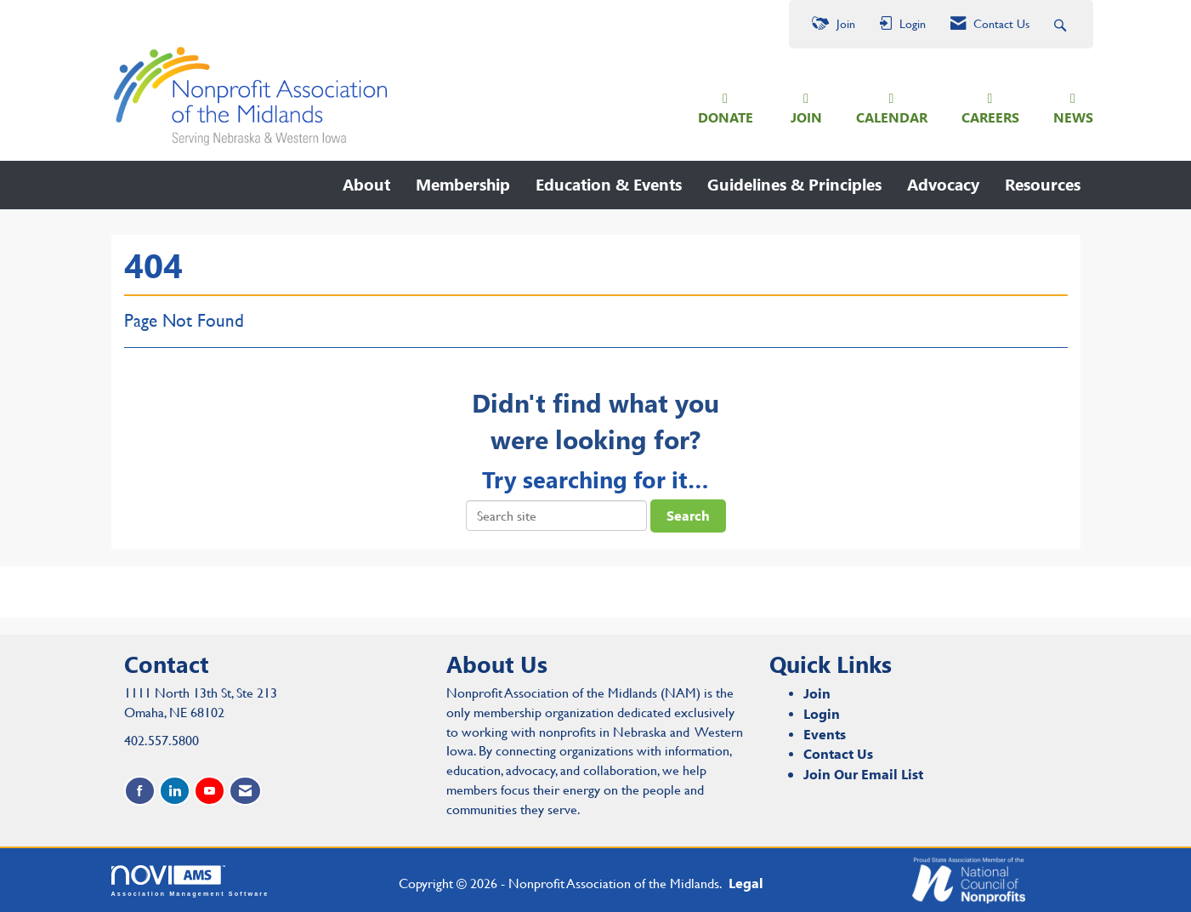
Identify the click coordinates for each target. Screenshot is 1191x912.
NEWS (1073, 117)
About (366, 184)
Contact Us (838, 753)
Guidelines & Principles (794, 184)
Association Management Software (190, 881)
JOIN (806, 117)
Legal (746, 883)
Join (817, 693)
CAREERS (990, 117)
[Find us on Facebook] (140, 791)
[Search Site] (1062, 24)
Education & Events (609, 184)
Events (824, 734)
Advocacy (943, 184)
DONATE (726, 117)
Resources (1042, 184)
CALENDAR (891, 117)
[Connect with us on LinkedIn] (174, 791)
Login (821, 713)
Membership (463, 184)
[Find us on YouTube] (209, 791)
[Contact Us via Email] (245, 791)
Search (688, 515)
